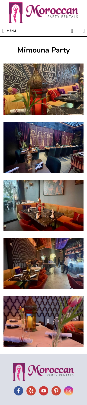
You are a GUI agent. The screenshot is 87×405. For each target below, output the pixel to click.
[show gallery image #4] (43, 263)
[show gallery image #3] (43, 205)
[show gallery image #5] (43, 321)
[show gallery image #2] (43, 147)
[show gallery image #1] (43, 89)
